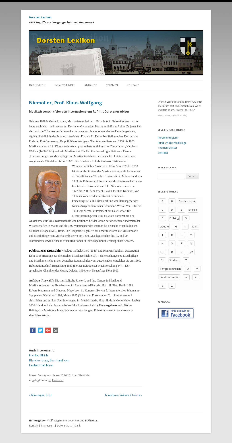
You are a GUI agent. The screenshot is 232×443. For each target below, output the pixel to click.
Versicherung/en (169, 277)
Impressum (47, 425)
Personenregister (168, 137)
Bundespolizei (187, 201)
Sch (191, 252)
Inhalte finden (65, 85)
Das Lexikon (37, 85)
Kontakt (133, 85)
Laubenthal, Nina (41, 365)
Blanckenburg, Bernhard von (49, 360)
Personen (57, 380)
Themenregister (167, 147)
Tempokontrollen (170, 268)
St (162, 260)
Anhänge (90, 85)
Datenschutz (64, 425)
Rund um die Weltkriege (172, 142)
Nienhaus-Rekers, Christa (123, 395)
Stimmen (112, 85)
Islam (195, 226)
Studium (174, 260)
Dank (77, 425)
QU (162, 252)
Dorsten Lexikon (40, 17)
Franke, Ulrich (38, 355)
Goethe (164, 226)
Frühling (174, 218)
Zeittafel (163, 152)
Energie (193, 209)
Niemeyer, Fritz (40, 395)
